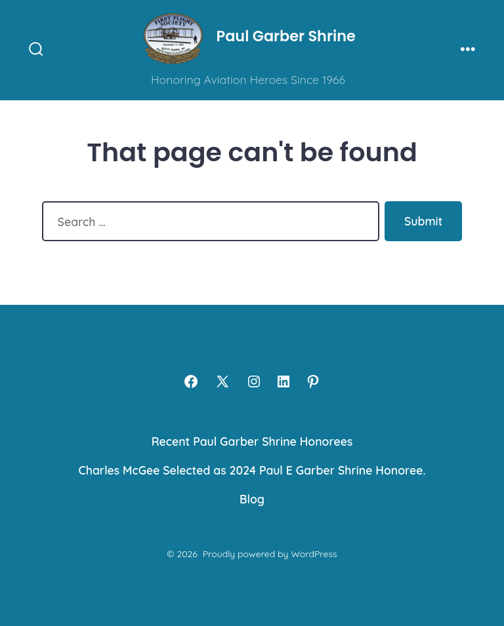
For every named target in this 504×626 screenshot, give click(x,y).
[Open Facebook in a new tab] (191, 381)
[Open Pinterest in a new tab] (313, 381)
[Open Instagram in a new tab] (254, 381)
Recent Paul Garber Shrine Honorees (252, 441)
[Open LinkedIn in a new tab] (283, 381)
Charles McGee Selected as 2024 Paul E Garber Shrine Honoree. (252, 470)
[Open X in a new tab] (222, 381)
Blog (252, 499)
